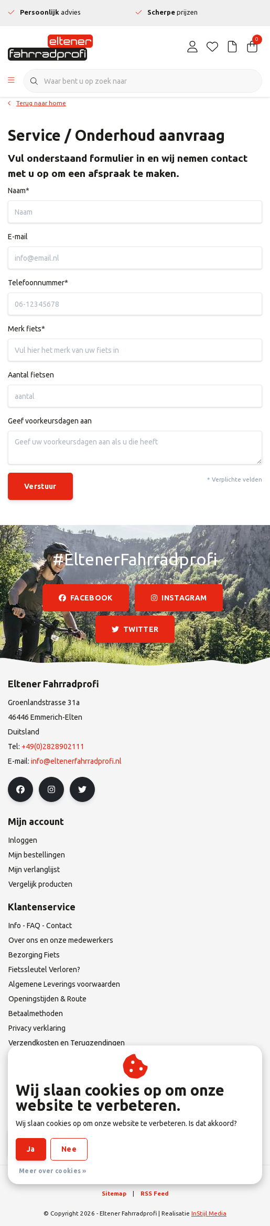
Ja (31, 1149)
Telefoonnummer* (38, 282)
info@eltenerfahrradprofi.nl (76, 761)
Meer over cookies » (53, 1170)
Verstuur (40, 486)
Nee (69, 1149)
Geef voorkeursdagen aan (50, 421)
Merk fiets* (26, 329)
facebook (86, 598)
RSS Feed (155, 1193)
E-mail (18, 236)
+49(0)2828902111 (52, 746)
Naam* (18, 190)
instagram (179, 598)
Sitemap (114, 1193)
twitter (135, 629)
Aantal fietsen (31, 375)
